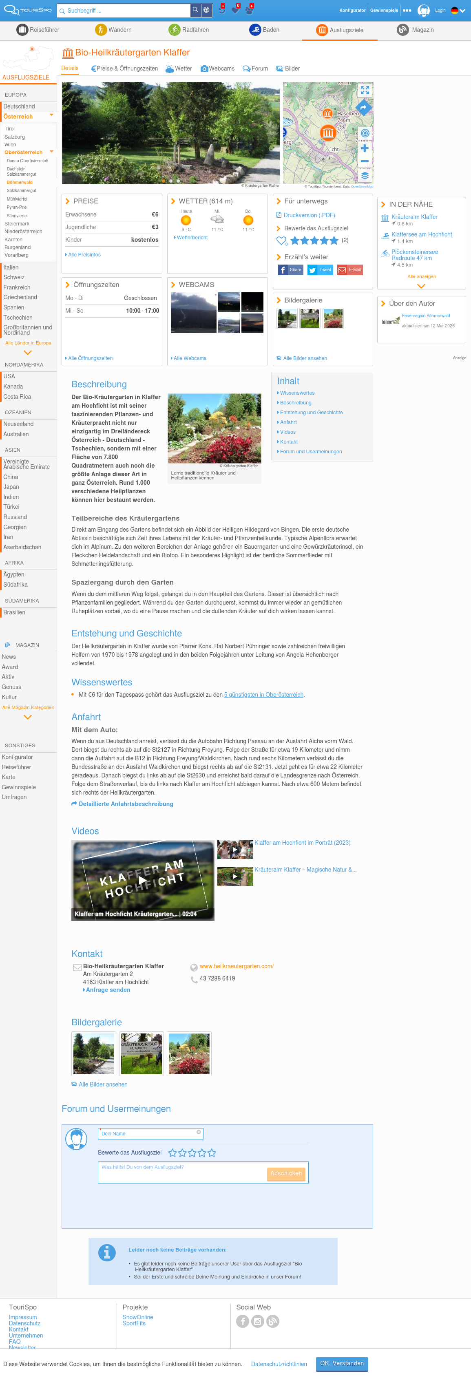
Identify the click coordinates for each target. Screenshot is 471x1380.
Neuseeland (18, 424)
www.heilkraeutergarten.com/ (237, 966)
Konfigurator (17, 757)
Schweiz (13, 277)
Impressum (23, 1317)
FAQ (15, 1342)
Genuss (11, 687)
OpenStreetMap (362, 186)
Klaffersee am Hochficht (421, 238)
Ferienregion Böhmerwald (426, 316)
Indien (11, 497)
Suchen (200, 10)
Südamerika (22, 601)
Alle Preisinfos (84, 255)
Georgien (15, 527)
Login (441, 11)
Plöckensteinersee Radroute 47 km (414, 259)
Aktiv (8, 677)
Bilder (292, 69)
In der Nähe (211, 11)
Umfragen (14, 797)
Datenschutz (25, 1324)
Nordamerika (24, 365)
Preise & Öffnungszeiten (127, 69)
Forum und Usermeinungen (311, 452)
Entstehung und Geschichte (311, 412)
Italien (10, 268)
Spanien (13, 308)
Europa (16, 95)
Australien (16, 434)
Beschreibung (296, 403)
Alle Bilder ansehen (305, 358)
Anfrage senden (108, 990)
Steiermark (16, 224)
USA (9, 377)
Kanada (13, 387)
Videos (288, 432)
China (10, 477)
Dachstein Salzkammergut (21, 171)
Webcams (221, 69)
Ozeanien (18, 412)
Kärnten (13, 240)
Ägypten (13, 575)
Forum (260, 69)
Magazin (422, 30)
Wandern (119, 30)
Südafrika (15, 585)
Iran (8, 537)
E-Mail (355, 270)
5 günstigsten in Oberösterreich (264, 695)
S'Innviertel (17, 216)
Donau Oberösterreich (28, 161)
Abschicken (286, 1174)
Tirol (9, 129)
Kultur (9, 697)
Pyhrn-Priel (17, 207)
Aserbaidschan (22, 547)
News (9, 657)
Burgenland (17, 247)
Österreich (18, 117)
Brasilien (14, 613)
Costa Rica (17, 397)
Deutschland (19, 107)
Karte (8, 777)
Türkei (11, 507)
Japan (11, 487)
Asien (12, 450)
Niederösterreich (23, 231)
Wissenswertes (297, 393)
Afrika (14, 563)
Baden (270, 30)
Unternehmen (26, 1336)
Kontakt (289, 442)
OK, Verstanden (342, 1364)
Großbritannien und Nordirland (27, 330)
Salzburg (14, 137)
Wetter (183, 69)
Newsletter (22, 1348)
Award (10, 667)
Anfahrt (288, 422)
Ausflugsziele (345, 30)
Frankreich (17, 288)
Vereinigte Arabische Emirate (26, 464)
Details (70, 68)
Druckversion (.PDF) (310, 216)
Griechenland (20, 297)
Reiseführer (44, 30)
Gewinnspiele (19, 787)
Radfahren (195, 30)
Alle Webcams (190, 358)
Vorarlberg (16, 255)
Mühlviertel (17, 199)
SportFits (134, 1324)
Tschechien (18, 318)
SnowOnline (138, 1317)
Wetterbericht (192, 238)
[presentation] (160, 1209)
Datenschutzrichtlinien (279, 1364)
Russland (15, 517)
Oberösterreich (23, 152)
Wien (10, 145)
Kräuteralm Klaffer (414, 220)
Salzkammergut (21, 191)
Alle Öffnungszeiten (90, 358)
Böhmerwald (20, 183)
